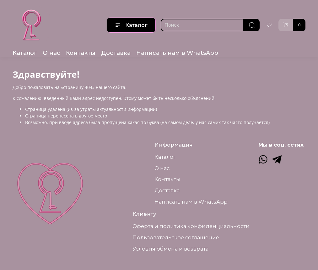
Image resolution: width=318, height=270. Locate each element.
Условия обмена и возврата (170, 249)
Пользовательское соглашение (175, 237)
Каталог (131, 25)
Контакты (80, 52)
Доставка (116, 52)
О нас (51, 52)
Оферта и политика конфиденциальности (191, 226)
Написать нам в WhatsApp (177, 52)
